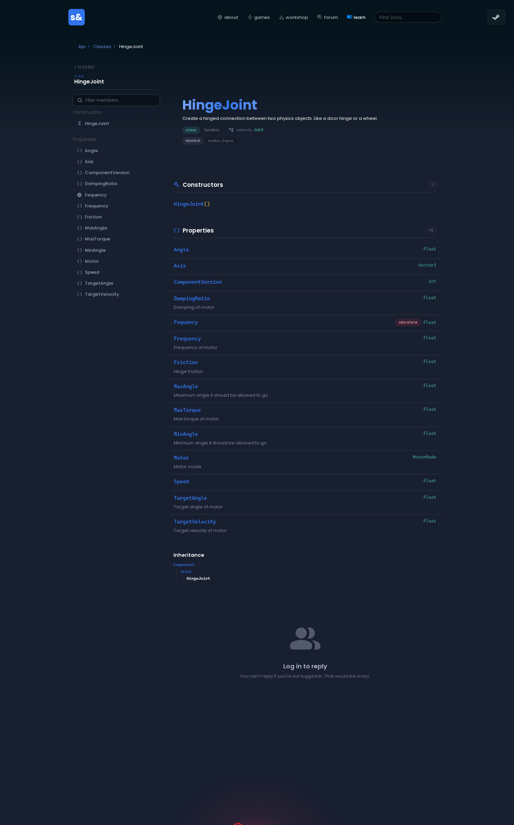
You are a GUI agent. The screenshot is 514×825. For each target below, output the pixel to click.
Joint (186, 571)
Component (184, 564)
